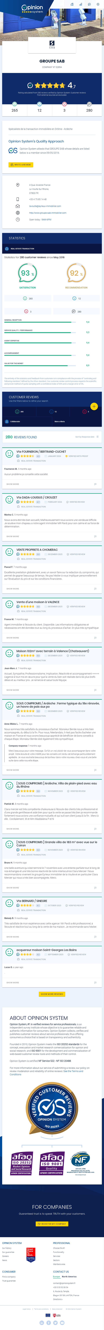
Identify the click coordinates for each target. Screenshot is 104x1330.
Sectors (56, 1260)
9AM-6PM (47, 219)
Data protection (57, 1309)
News (4, 1260)
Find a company (9, 1277)
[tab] (57, 1276)
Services (56, 1256)
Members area (59, 1264)
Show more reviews (52, 994)
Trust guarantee (9, 1281)
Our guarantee (8, 1252)
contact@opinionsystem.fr (64, 1283)
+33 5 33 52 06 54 (60, 1287)
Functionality (58, 1252)
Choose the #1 (59, 1248)
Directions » (58, 1299)
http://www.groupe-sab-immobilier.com (47, 213)
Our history (6, 1248)
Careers (5, 1256)
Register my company (52, 1224)
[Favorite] (94, 406)
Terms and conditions (41, 1309)
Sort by (84, 437)
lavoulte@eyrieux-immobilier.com (45, 206)
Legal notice (27, 1309)
